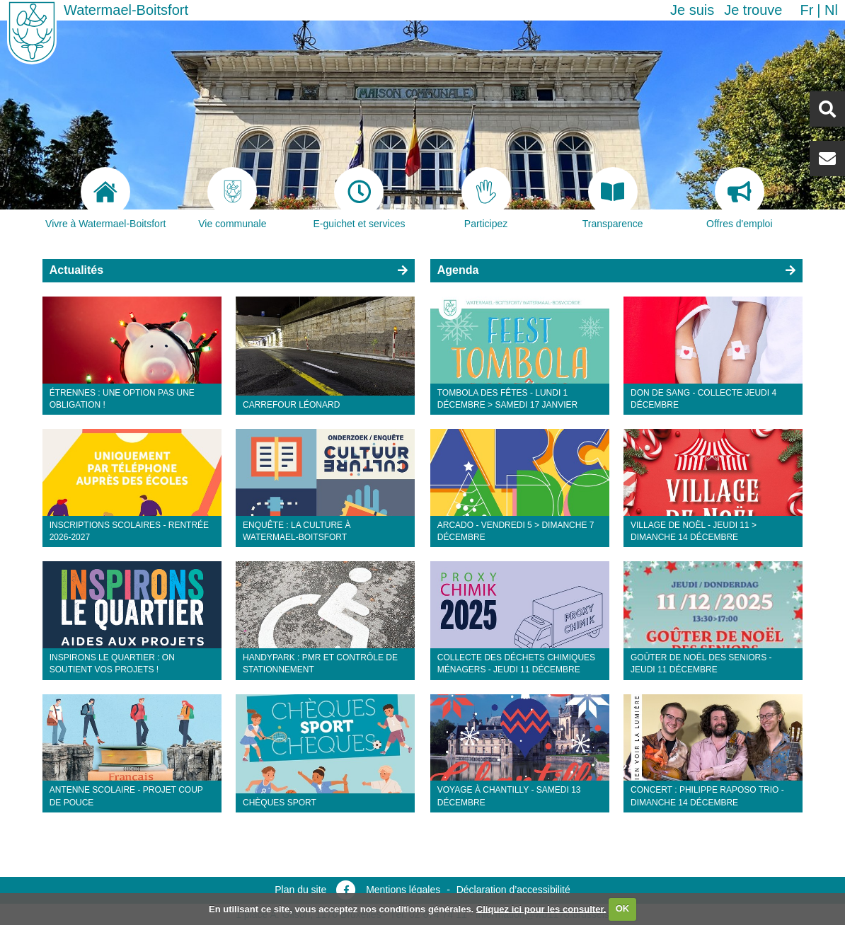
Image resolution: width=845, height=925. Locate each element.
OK (623, 908)
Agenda (458, 270)
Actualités (76, 270)
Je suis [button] (692, 10)
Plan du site (300, 889)
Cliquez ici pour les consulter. (541, 908)
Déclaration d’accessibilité (513, 889)
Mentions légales (403, 889)
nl (831, 10)
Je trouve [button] (753, 10)
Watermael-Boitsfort (126, 10)
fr (806, 10)
